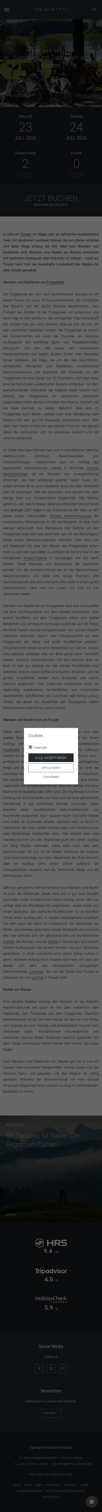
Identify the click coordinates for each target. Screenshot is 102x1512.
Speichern (51, 768)
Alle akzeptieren (50, 757)
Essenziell (40, 747)
